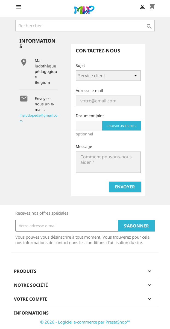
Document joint (90, 115)
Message (84, 146)
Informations (31, 313)
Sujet (80, 65)
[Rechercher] (85, 25)
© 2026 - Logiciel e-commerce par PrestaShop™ (85, 322)
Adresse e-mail (89, 90)
